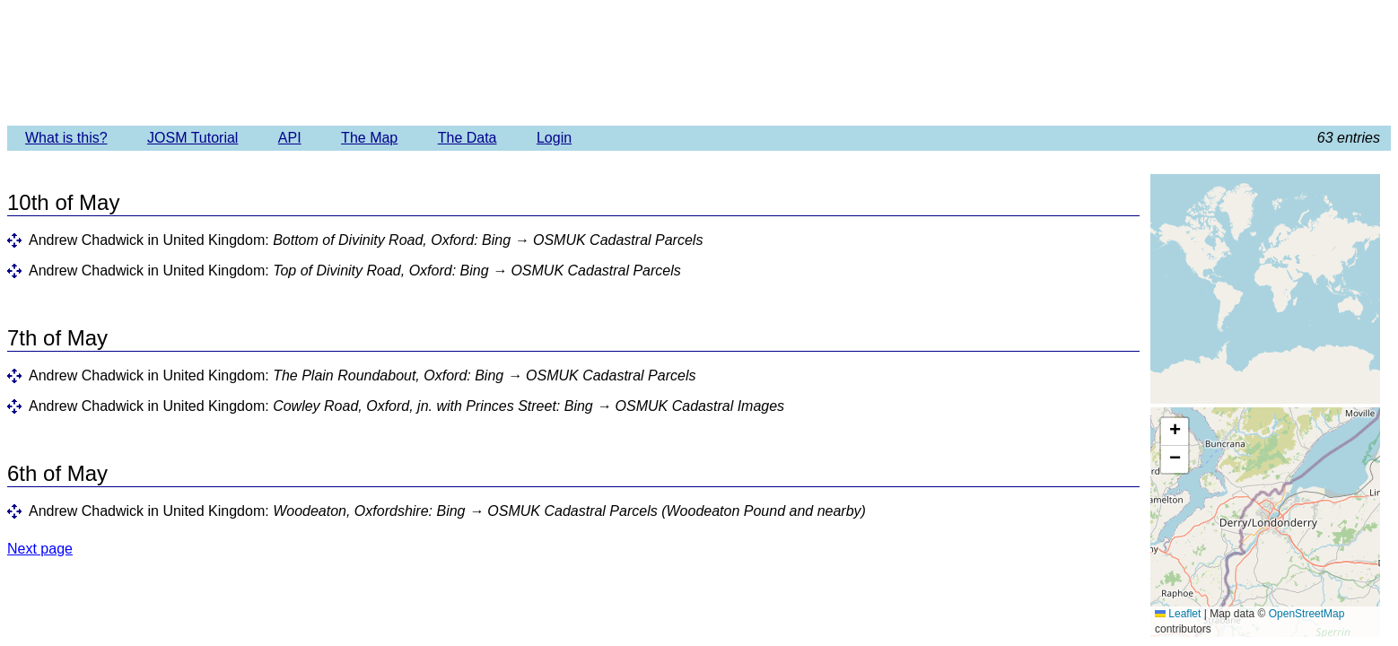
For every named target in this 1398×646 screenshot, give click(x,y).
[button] (1174, 432)
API (289, 137)
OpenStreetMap (1307, 613)
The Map (369, 137)
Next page (40, 548)
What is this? (66, 137)
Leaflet (1178, 613)
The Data (467, 137)
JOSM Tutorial (192, 137)
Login (554, 137)
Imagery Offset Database (698, 62)
